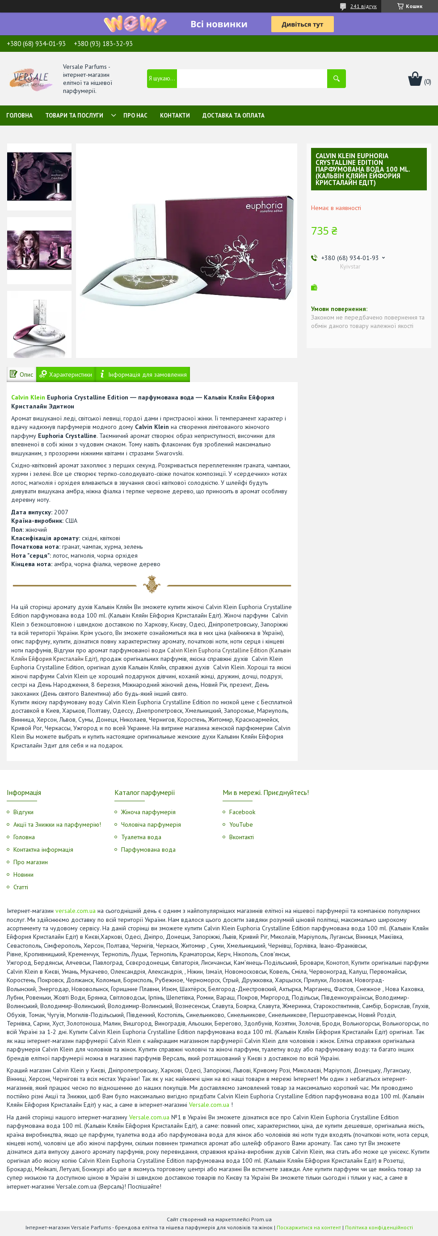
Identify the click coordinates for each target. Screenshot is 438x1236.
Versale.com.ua (209, 1105)
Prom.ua (261, 1219)
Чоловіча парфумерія (151, 824)
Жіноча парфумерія (148, 812)
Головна (19, 115)
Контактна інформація (43, 849)
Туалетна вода (141, 837)
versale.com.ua (75, 911)
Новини (23, 874)
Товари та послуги (74, 115)
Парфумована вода (148, 849)
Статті (20, 887)
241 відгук (363, 6)
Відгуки (23, 812)
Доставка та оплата (233, 115)
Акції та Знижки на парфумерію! (57, 824)
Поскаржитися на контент (309, 1227)
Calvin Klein (28, 397)
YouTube (241, 824)
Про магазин (30, 862)
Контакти (175, 115)
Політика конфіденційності (379, 1227)
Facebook (242, 812)
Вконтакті (241, 837)
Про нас (135, 115)
